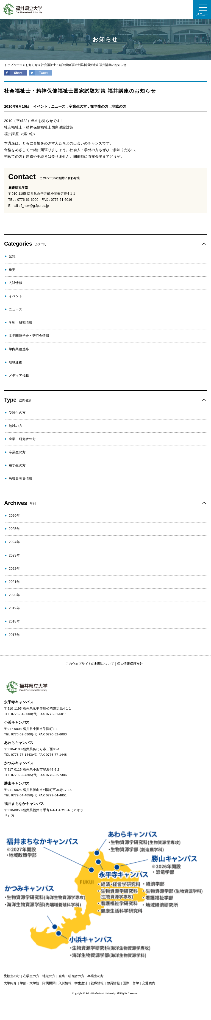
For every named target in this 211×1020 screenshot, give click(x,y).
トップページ (13, 64)
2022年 (14, 569)
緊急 (12, 256)
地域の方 (119, 106)
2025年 (14, 529)
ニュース (58, 106)
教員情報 (113, 983)
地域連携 (15, 362)
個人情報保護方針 (130, 664)
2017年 (14, 635)
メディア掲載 (19, 375)
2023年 (14, 555)
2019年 (14, 608)
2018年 (14, 621)
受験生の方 (17, 413)
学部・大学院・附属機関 (37, 983)
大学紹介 (10, 983)
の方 (12, 976)
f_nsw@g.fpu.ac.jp (35, 206)
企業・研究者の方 (22, 439)
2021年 (14, 582)
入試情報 (15, 283)
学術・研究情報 (20, 322)
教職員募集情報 (20, 478)
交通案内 (148, 983)
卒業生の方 (78, 106)
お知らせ (32, 64)
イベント (40, 106)
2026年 (14, 516)
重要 (12, 270)
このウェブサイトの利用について (89, 664)
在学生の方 (99, 106)
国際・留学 (131, 983)
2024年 (14, 542)
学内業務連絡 (19, 349)
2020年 (14, 595)
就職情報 (97, 983)
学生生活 (80, 983)
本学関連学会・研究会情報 (29, 336)
